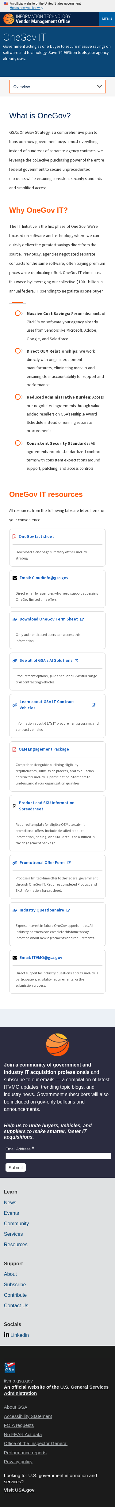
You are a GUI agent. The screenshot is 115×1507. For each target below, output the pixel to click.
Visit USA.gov (19, 1490)
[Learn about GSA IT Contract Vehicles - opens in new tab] (57, 716)
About (10, 1274)
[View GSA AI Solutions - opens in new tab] (57, 671)
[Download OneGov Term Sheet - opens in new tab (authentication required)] (57, 630)
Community (16, 1223)
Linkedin (19, 1335)
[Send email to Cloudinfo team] (57, 589)
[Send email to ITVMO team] (57, 972)
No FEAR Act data (23, 1434)
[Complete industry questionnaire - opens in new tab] (57, 924)
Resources (16, 1244)
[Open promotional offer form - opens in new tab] (57, 877)
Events (11, 1213)
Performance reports (25, 1452)
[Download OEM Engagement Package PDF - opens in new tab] (57, 766)
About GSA (15, 1407)
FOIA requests (19, 1425)
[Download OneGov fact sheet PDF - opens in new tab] (57, 548)
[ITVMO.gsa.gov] (37, 19)
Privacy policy (18, 1461)
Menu (107, 19)
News (10, 1202)
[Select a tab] (57, 86)
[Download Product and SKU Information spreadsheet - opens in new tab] (57, 823)
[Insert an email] (58, 1156)
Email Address (20, 1148)
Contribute (15, 1295)
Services (13, 1234)
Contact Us (16, 1305)
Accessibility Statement (28, 1416)
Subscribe (15, 1284)
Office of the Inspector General (35, 1443)
